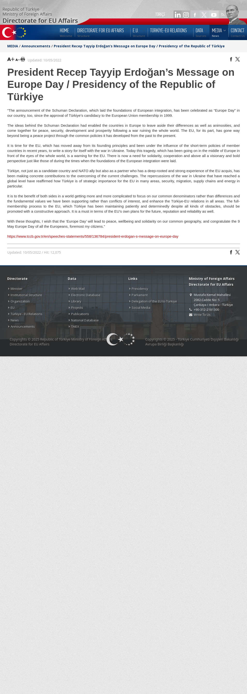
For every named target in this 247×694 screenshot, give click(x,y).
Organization (20, 301)
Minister (17, 288)
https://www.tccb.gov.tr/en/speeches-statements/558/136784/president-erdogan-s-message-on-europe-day (92, 236)
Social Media (141, 307)
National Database (85, 320)
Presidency (140, 288)
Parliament (140, 295)
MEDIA (12, 46)
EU (13, 307)
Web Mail (78, 288)
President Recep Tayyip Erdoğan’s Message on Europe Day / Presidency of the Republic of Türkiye (139, 46)
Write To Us (202, 314)
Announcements (36, 46)
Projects (77, 307)
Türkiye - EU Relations (26, 314)
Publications (80, 314)
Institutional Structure (26, 295)
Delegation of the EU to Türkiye (154, 301)
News (15, 320)
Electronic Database (85, 295)
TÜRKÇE (160, 14)
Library (76, 301)
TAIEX (75, 326)
